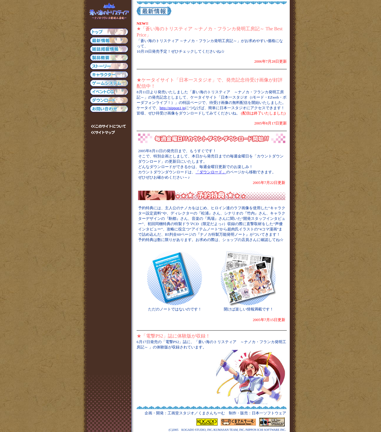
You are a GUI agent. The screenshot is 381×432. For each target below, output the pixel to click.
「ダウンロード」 (211, 172)
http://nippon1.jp (172, 108)
